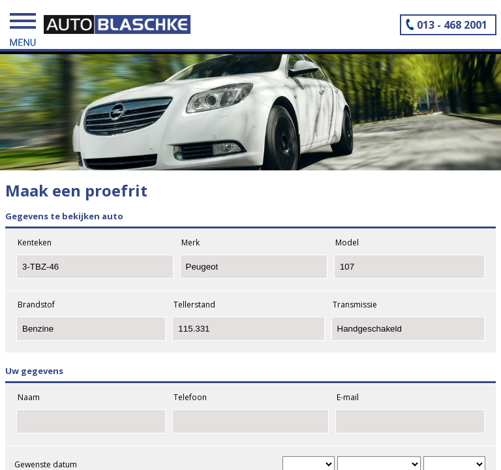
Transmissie (355, 304)
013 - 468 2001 (452, 25)
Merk (190, 242)
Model (347, 242)
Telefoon (190, 397)
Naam (29, 397)
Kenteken (35, 242)
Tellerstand (194, 304)
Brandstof (36, 304)
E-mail (348, 397)
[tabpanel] (250, 105)
